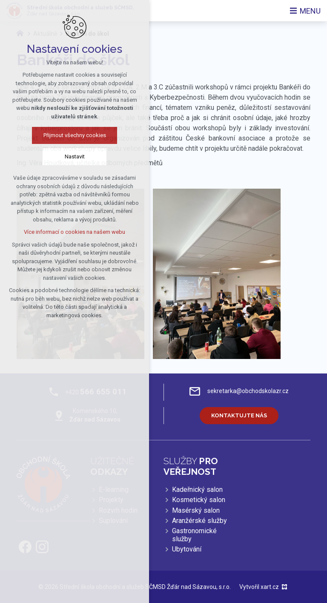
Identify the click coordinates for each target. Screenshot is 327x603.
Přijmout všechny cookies (68, 135)
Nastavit (68, 156)
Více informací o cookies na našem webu (67, 232)
